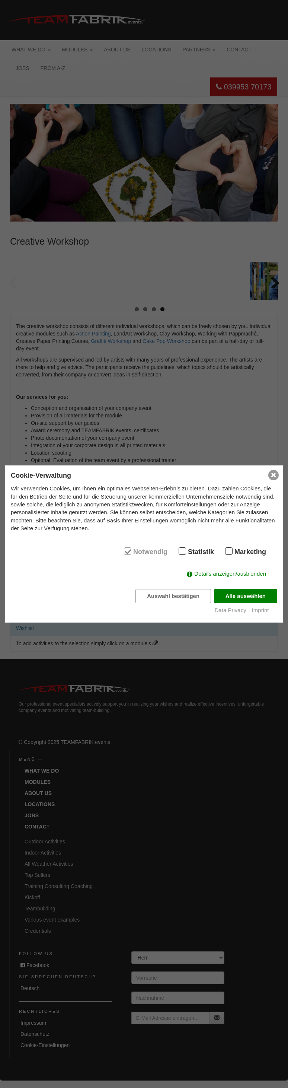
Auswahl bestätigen (173, 596)
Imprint (260, 610)
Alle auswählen (245, 596)
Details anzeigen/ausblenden (230, 573)
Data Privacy (230, 610)
